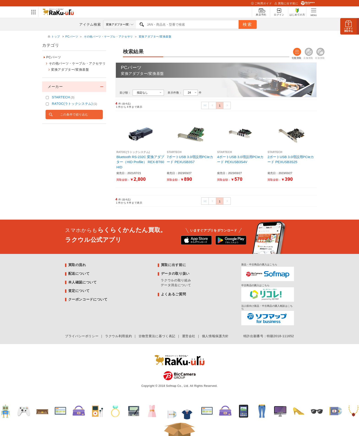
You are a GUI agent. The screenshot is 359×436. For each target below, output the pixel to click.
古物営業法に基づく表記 (157, 336)
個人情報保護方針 (215, 336)
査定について (79, 291)
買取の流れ (77, 265)
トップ (56, 36)
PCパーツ (71, 36)
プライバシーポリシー (81, 336)
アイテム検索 (90, 24)
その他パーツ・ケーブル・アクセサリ (108, 36)
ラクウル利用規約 (118, 336)
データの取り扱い (175, 273)
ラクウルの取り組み (176, 280)
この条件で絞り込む (74, 114)
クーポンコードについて (88, 299)
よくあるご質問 (173, 294)
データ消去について (176, 285)
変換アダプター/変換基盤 (155, 36)
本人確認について (82, 282)
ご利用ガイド (261, 3)
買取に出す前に (286, 3)
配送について (79, 273)
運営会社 (189, 336)
